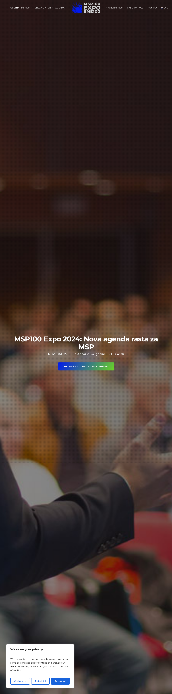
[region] (40, 666)
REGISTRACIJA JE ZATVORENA (86, 366)
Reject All (40, 681)
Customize (20, 681)
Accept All (60, 681)
